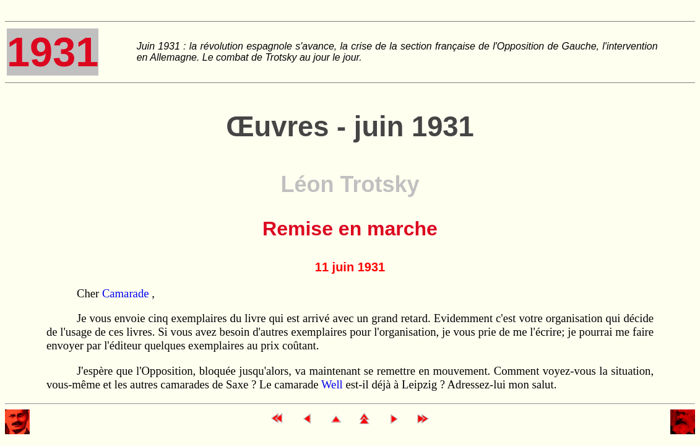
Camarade (127, 293)
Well (332, 384)
